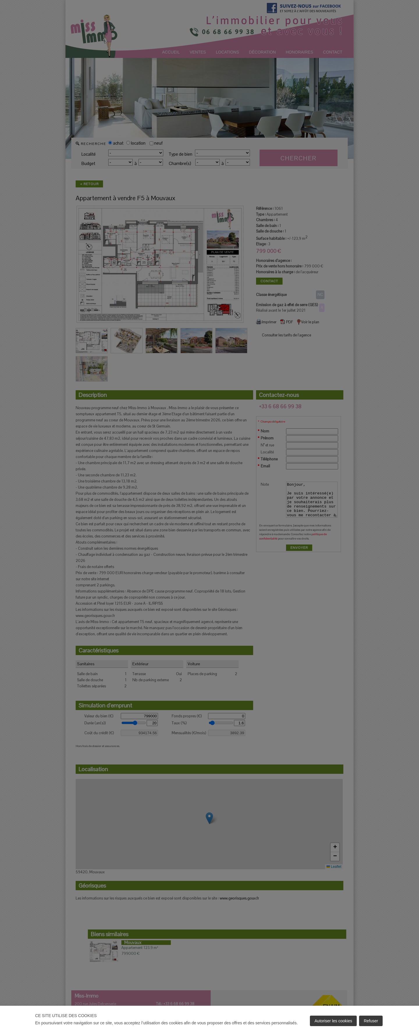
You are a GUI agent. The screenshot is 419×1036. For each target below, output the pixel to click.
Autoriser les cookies (333, 1021)
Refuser (371, 1021)
